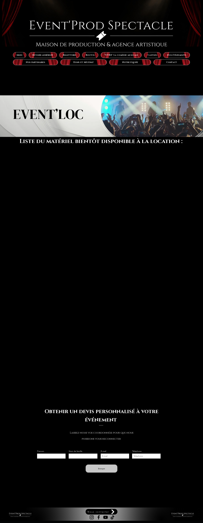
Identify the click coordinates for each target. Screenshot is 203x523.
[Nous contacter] (101, 512)
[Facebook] (98, 517)
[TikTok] (112, 517)
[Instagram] (91, 517)
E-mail (103, 451)
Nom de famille (75, 451)
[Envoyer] (101, 468)
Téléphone (137, 451)
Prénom (40, 451)
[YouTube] (105, 517)
